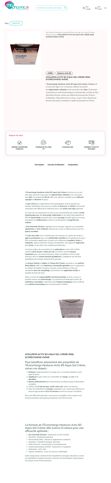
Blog (6, 23)
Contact (16, 23)
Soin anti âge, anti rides (79, 32)
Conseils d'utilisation (56, 165)
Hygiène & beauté (62, 32)
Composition (73, 165)
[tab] (39, 165)
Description (39, 165)
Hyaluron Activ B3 (64, 73)
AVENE (50, 73)
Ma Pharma (50, 32)
